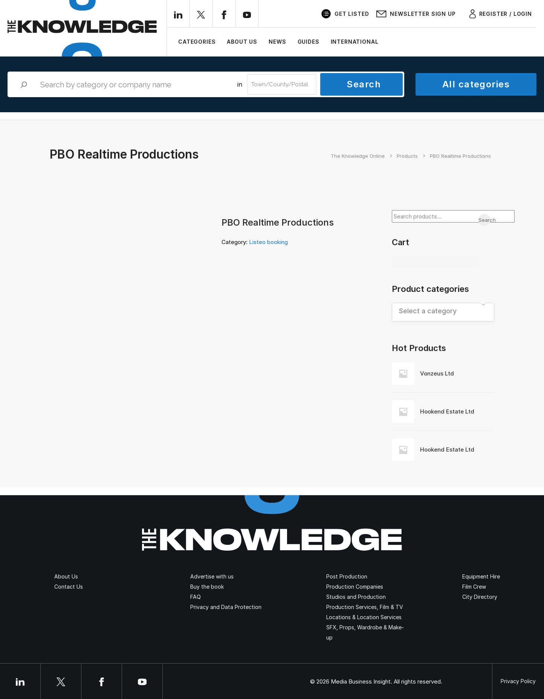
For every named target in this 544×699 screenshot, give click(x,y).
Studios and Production (356, 597)
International (355, 41)
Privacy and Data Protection (225, 607)
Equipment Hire (481, 576)
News (277, 41)
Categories (196, 41)
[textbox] (443, 311)
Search (364, 84)
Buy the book (207, 586)
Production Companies (354, 586)
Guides (308, 41)
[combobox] (443, 312)
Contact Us (68, 586)
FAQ (195, 597)
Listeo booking (268, 242)
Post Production (346, 576)
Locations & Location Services (364, 617)
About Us (242, 41)
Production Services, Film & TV (364, 607)
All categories (476, 84)
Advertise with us (212, 576)
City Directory (479, 597)
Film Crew (474, 586)
